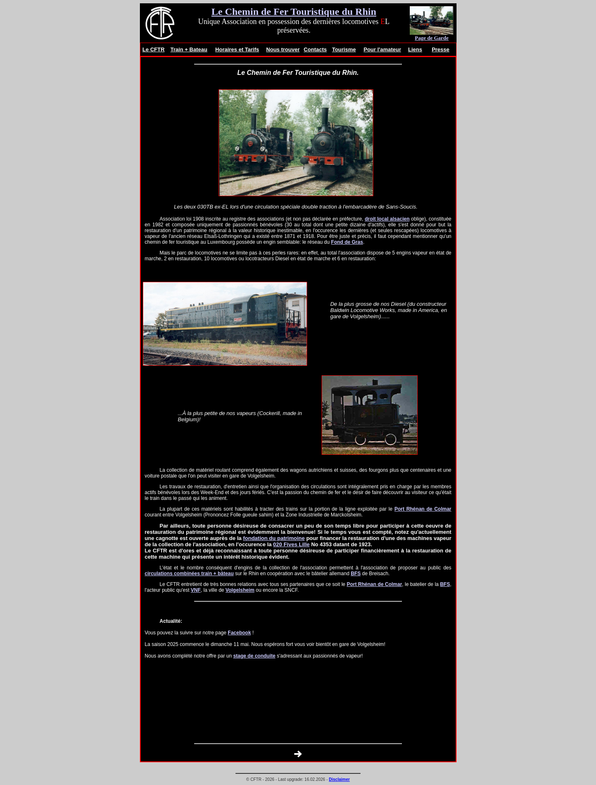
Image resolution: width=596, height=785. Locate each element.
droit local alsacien (387, 219)
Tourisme (344, 49)
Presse (440, 49)
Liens (415, 49)
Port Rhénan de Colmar (423, 509)
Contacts (315, 49)
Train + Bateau (189, 49)
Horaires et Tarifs (237, 49)
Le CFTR (153, 49)
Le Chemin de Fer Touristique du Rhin (293, 11)
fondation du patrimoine (274, 538)
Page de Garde (432, 38)
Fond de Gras (347, 242)
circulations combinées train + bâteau (189, 573)
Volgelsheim (240, 590)
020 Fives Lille (291, 544)
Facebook (239, 633)
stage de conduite (254, 656)
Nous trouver (283, 49)
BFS (355, 573)
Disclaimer (339, 779)
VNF (196, 590)
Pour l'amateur (382, 49)
